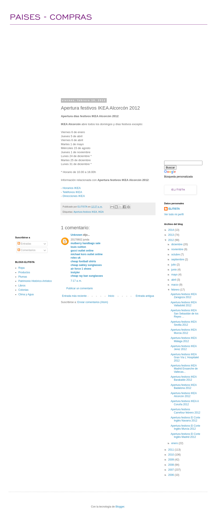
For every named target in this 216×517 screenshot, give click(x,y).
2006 (171, 474)
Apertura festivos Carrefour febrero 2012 (185, 411)
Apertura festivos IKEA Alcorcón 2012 (184, 395)
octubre (176, 254)
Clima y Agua (26, 294)
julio (174, 264)
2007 (171, 469)
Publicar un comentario (79, 288)
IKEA (101, 212)
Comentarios (26, 250)
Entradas (24, 243)
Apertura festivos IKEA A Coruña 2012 (185, 403)
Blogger (120, 506)
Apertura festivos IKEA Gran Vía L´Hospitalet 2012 (185, 357)
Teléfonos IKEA (72, 192)
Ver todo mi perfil (174, 214)
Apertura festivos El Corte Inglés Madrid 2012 (185, 435)
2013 (171, 234)
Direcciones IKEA (74, 196)
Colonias (23, 289)
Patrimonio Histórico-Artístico (35, 281)
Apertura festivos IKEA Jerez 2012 (184, 348)
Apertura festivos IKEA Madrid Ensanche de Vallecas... (184, 368)
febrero (175, 289)
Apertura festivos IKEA (85, 212)
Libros (21, 285)
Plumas (22, 276)
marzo (175, 284)
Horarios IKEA (72, 188)
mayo (174, 274)
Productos (24, 272)
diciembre (177, 244)
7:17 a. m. (76, 280)
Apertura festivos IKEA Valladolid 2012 (184, 304)
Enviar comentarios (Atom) (92, 302)
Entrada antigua (145, 295)
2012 (171, 240)
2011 (171, 449)
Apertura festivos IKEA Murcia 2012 (184, 331)
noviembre (177, 249)
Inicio (111, 295)
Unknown (76, 234)
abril (174, 279)
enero (175, 443)
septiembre (178, 259)
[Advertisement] (91, 60)
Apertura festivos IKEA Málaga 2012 (184, 339)
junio (174, 269)
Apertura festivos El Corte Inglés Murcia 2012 (185, 427)
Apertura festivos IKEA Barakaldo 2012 (184, 378)
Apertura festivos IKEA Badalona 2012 (184, 386)
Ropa (21, 267)
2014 (171, 229)
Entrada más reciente (74, 295)
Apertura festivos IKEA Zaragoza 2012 (184, 296)
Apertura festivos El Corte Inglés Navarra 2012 (185, 419)
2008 (171, 464)
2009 (171, 459)
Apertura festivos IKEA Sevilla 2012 (184, 323)
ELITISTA (174, 208)
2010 (171, 454)
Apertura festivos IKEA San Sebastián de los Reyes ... (184, 313)
